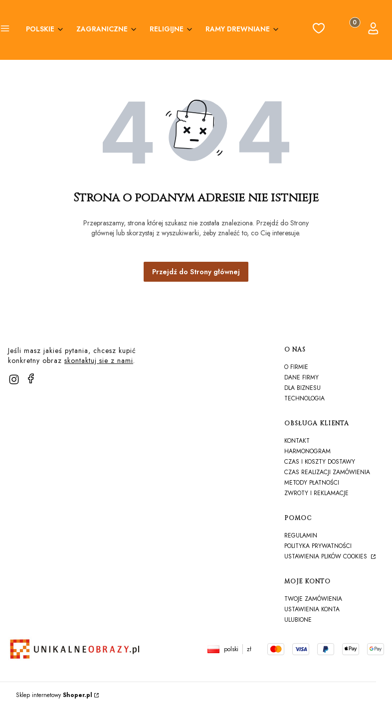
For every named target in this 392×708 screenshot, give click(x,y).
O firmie (296, 366)
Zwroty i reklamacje (316, 493)
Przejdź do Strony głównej (196, 272)
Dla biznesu (302, 387)
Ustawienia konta (312, 609)
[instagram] (14, 379)
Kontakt (297, 440)
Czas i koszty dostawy (319, 461)
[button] (5, 29)
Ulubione (298, 619)
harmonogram (307, 451)
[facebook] (31, 378)
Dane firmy (301, 377)
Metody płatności (311, 482)
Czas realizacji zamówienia (327, 472)
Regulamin (300, 535)
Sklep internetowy (54, 695)
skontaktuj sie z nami (98, 360)
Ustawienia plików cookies (326, 556)
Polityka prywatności (318, 545)
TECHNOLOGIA (304, 398)
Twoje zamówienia (313, 598)
